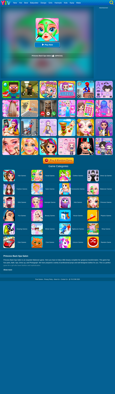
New (15, 3)
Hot (20, 3)
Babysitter (34, 3)
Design (43, 3)
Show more (7, 270)
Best (26, 3)
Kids (66, 3)
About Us (57, 279)
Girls (50, 3)
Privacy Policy (48, 279)
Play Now (47, 44)
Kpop (72, 3)
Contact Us (64, 279)
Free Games (39, 279)
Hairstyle (58, 3)
